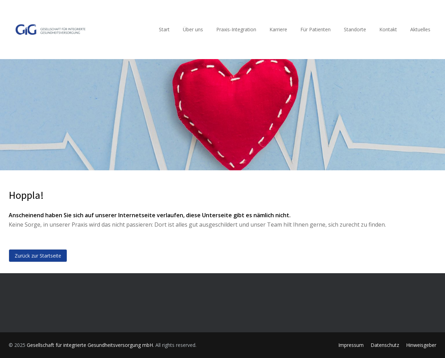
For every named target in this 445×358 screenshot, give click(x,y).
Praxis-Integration (236, 29)
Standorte (355, 29)
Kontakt (388, 29)
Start (164, 29)
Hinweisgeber (421, 345)
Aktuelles (420, 29)
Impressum (351, 345)
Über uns (193, 29)
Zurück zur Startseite (38, 255)
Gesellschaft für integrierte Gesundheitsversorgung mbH (90, 345)
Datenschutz (385, 345)
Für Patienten (315, 29)
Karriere (278, 29)
